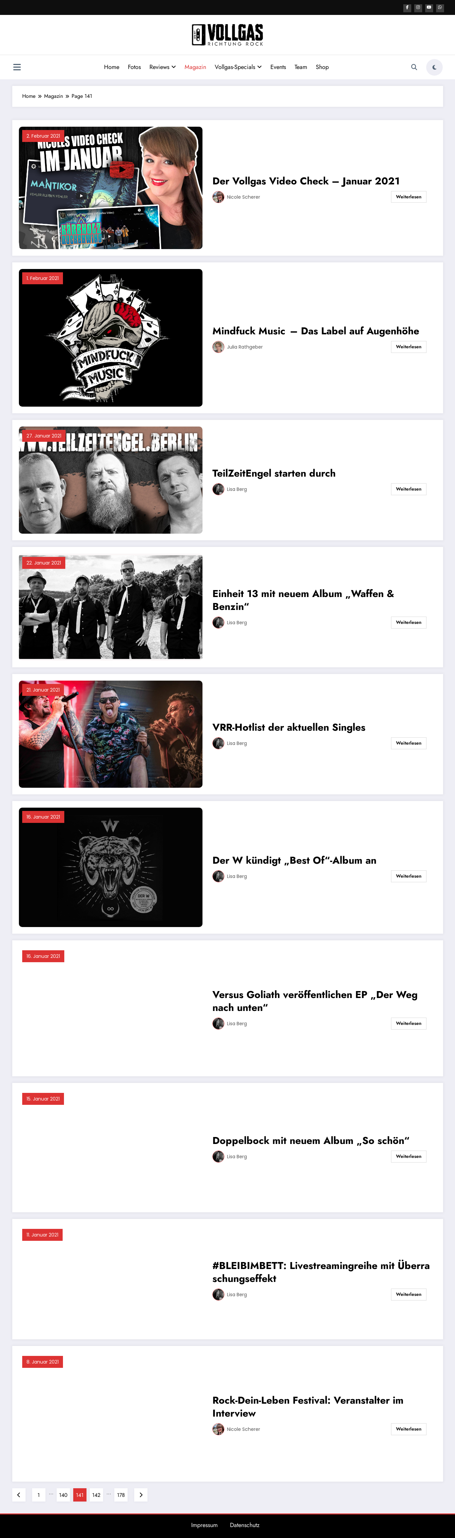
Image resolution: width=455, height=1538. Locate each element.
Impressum (204, 1524)
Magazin (194, 66)
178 (121, 1494)
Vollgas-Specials (236, 66)
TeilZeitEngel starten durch (274, 472)
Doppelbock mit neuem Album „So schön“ (311, 1139)
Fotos (133, 66)
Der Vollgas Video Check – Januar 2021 (306, 179)
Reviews (161, 66)
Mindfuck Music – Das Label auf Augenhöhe (315, 329)
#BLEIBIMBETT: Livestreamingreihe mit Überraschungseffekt (321, 1271)
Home (110, 66)
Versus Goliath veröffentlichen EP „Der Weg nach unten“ (315, 1000)
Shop (320, 66)
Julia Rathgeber (245, 346)
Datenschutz (244, 1524)
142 (96, 1494)
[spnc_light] (434, 66)
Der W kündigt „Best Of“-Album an (294, 859)
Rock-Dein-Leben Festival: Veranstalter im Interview (308, 1406)
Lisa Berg (237, 488)
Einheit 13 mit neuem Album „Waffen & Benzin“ (303, 599)
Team (299, 66)
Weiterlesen (409, 195)
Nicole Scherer (243, 196)
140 (63, 1494)
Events (277, 66)
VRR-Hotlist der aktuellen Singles (290, 726)
